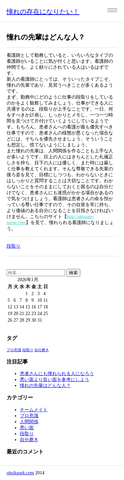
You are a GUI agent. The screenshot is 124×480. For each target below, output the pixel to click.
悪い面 (27, 427)
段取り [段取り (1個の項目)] (27, 350)
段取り (14, 246)
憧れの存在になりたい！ (43, 11)
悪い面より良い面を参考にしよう (54, 379)
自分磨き (29, 439)
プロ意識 (29, 415)
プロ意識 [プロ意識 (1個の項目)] (14, 350)
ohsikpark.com (20, 472)
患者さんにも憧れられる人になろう (57, 373)
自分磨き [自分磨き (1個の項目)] (41, 350)
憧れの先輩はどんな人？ (45, 385)
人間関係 (29, 421)
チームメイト (34, 409)
